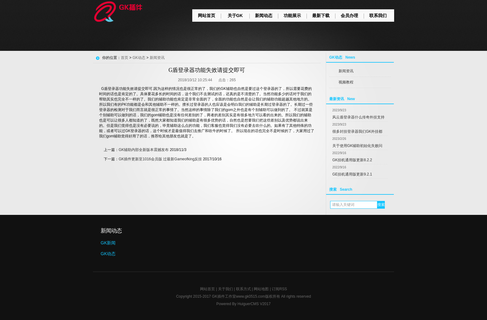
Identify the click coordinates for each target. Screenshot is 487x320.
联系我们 (378, 15)
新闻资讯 (346, 71)
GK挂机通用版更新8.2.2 (352, 160)
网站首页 (206, 15)
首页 (124, 58)
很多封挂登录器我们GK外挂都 (357, 131)
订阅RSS (279, 289)
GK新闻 (108, 242)
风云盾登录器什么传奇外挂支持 (358, 117)
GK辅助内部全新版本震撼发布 (144, 150)
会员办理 (349, 15)
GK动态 (139, 58)
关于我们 (225, 289)
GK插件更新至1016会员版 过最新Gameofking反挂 (160, 159)
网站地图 (261, 289)
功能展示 (292, 15)
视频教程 (346, 82)
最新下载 (321, 15)
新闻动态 (263, 15)
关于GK (235, 15)
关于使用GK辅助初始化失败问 (357, 146)
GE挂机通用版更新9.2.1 (352, 174)
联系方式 (243, 289)
